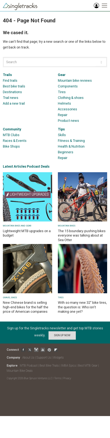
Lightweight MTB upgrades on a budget (27, 233)
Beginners (65, 152)
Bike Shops (11, 146)
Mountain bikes (66, 226)
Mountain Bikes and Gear (17, 226)
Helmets (64, 103)
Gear (62, 75)
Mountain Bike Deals (20, 371)
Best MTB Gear (87, 365)
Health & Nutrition (71, 146)
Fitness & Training (71, 141)
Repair (62, 115)
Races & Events (15, 141)
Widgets (58, 357)
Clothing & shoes (71, 98)
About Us (28, 357)
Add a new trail (14, 103)
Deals (45, 166)
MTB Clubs (11, 135)
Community (12, 129)
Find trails (10, 80)
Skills (62, 135)
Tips (61, 129)
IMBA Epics (68, 365)
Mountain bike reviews (75, 80)
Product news (68, 121)
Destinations (12, 92)
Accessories (67, 109)
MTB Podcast (28, 365)
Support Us (43, 357)
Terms (57, 378)
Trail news (10, 98)
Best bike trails (14, 86)
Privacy (67, 378)
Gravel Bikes (10, 297)
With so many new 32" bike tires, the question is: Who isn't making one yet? (82, 307)
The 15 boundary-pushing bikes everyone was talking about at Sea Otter (82, 235)
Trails (7, 75)
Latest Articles (14, 166)
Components (68, 86)
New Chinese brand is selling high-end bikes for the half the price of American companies (25, 307)
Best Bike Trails (49, 365)
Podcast (33, 166)
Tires (62, 92)
